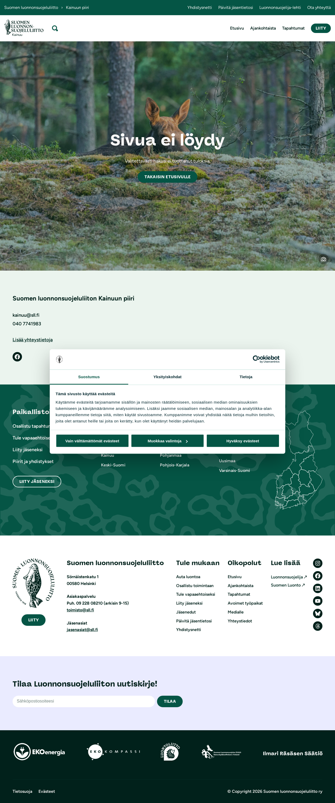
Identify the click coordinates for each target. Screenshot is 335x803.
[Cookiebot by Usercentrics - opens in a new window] (257, 359)
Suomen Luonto (286, 585)
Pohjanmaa (170, 455)
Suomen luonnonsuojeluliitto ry (292, 791)
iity (33, 619)
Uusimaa (227, 460)
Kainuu (107, 455)
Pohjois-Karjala (174, 464)
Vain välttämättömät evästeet (92, 441)
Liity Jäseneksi (36, 481)
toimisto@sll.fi (80, 609)
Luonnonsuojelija (287, 577)
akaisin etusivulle (167, 176)
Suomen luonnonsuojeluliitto (31, 7)
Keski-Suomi (113, 464)
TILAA (170, 701)
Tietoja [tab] (246, 376)
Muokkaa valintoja (168, 441)
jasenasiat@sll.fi (82, 629)
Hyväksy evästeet (242, 441)
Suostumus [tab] (89, 376)
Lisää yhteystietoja (33, 340)
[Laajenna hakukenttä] (55, 28)
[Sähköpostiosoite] (84, 701)
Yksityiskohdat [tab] (167, 376)
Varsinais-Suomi (234, 470)
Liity (321, 28)
